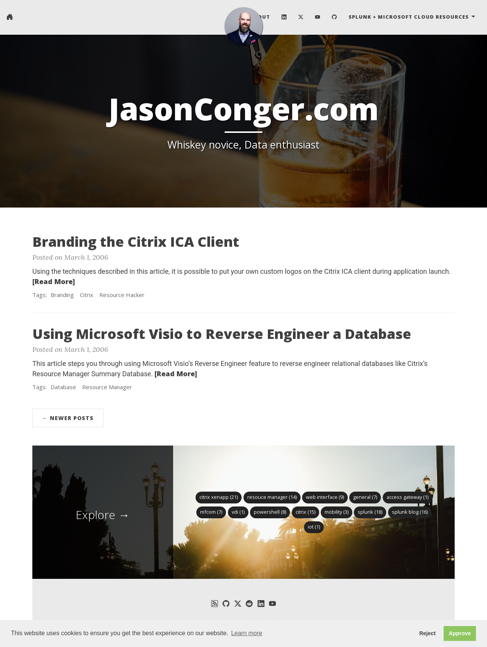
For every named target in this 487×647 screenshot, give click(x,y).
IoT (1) (314, 526)
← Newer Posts (68, 418)
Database (63, 387)
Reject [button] (427, 633)
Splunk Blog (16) (410, 511)
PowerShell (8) (270, 511)
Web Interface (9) (325, 497)
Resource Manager (107, 387)
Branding (62, 295)
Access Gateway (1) (407, 497)
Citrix (86, 295)
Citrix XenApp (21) (218, 497)
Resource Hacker (122, 295)
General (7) (365, 497)
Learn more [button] (246, 633)
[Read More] (53, 281)
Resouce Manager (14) (272, 497)
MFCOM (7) (211, 511)
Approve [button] (460, 633)
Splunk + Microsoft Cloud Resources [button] (409, 17)
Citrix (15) (305, 511)
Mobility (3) (337, 511)
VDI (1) (238, 511)
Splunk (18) (370, 511)
